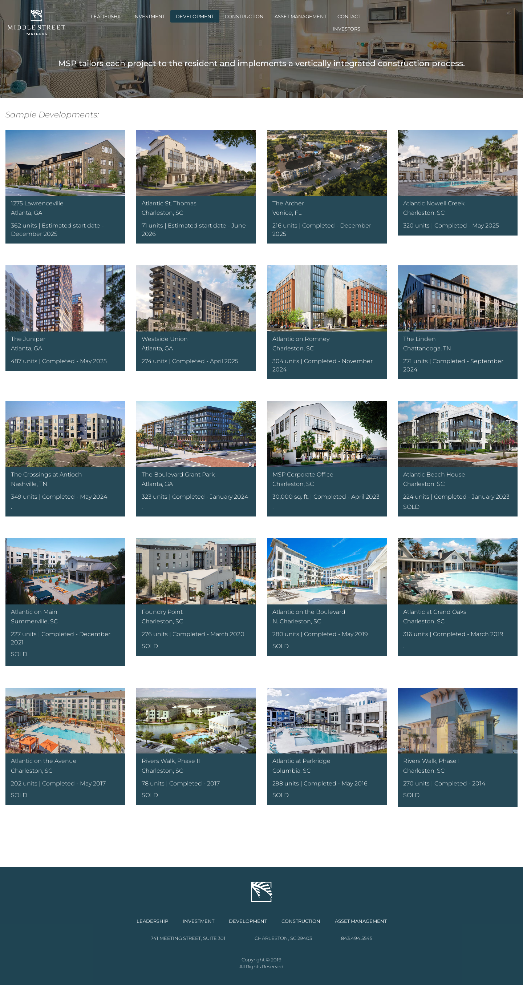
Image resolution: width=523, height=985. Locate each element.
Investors (451, 22)
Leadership (172, 22)
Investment (215, 22)
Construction (310, 22)
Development (261, 22)
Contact (415, 22)
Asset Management (367, 22)
